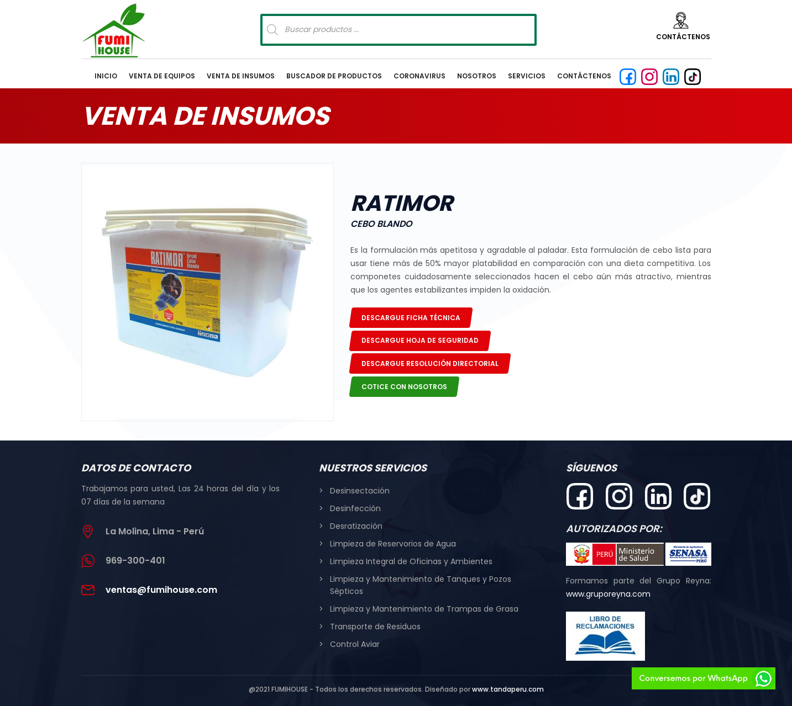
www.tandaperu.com (508, 689)
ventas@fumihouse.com (161, 589)
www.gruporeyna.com (608, 593)
